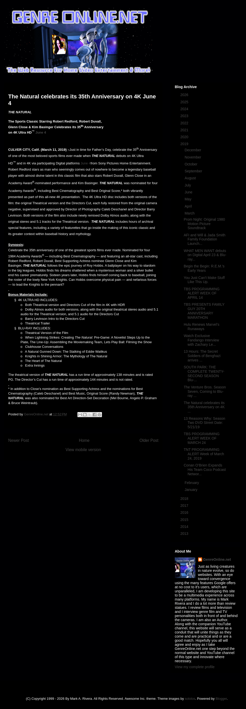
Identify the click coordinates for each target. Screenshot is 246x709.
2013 (184, 533)
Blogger (221, 699)
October (191, 164)
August (190, 178)
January (191, 490)
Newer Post (18, 440)
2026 (184, 95)
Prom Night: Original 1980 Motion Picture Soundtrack (204, 223)
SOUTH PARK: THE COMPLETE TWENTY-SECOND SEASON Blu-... (204, 373)
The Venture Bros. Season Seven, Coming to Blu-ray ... (205, 391)
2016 (184, 512)
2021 (184, 130)
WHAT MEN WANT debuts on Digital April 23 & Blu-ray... (205, 255)
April (188, 206)
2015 (184, 520)
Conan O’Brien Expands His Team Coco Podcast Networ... (205, 469)
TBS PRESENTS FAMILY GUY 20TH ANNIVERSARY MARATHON (204, 310)
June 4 (40, 132)
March (190, 213)
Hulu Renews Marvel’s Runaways (201, 326)
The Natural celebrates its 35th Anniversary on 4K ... (204, 407)
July (188, 185)
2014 (184, 527)
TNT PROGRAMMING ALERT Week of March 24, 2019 (204, 453)
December (193, 150)
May (188, 199)
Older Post (148, 440)
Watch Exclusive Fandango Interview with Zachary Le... (201, 340)
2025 (184, 102)
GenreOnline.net (217, 559)
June (188, 192)
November (193, 157)
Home (84, 440)
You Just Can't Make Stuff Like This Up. (204, 280)
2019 (184, 144)
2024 (184, 109)
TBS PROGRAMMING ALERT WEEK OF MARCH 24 (202, 438)
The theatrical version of (38, 375)
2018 (184, 499)
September (193, 171)
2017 (184, 505)
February (192, 483)
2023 (184, 116)
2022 (184, 123)
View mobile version (83, 449)
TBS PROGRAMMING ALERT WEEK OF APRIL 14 (202, 293)
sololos (190, 699)
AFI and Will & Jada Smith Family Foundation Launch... (204, 239)
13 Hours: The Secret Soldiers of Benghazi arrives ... (202, 355)
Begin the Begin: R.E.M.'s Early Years (204, 268)
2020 (184, 137)
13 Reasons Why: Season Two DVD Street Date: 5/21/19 (204, 422)
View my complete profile (194, 667)
